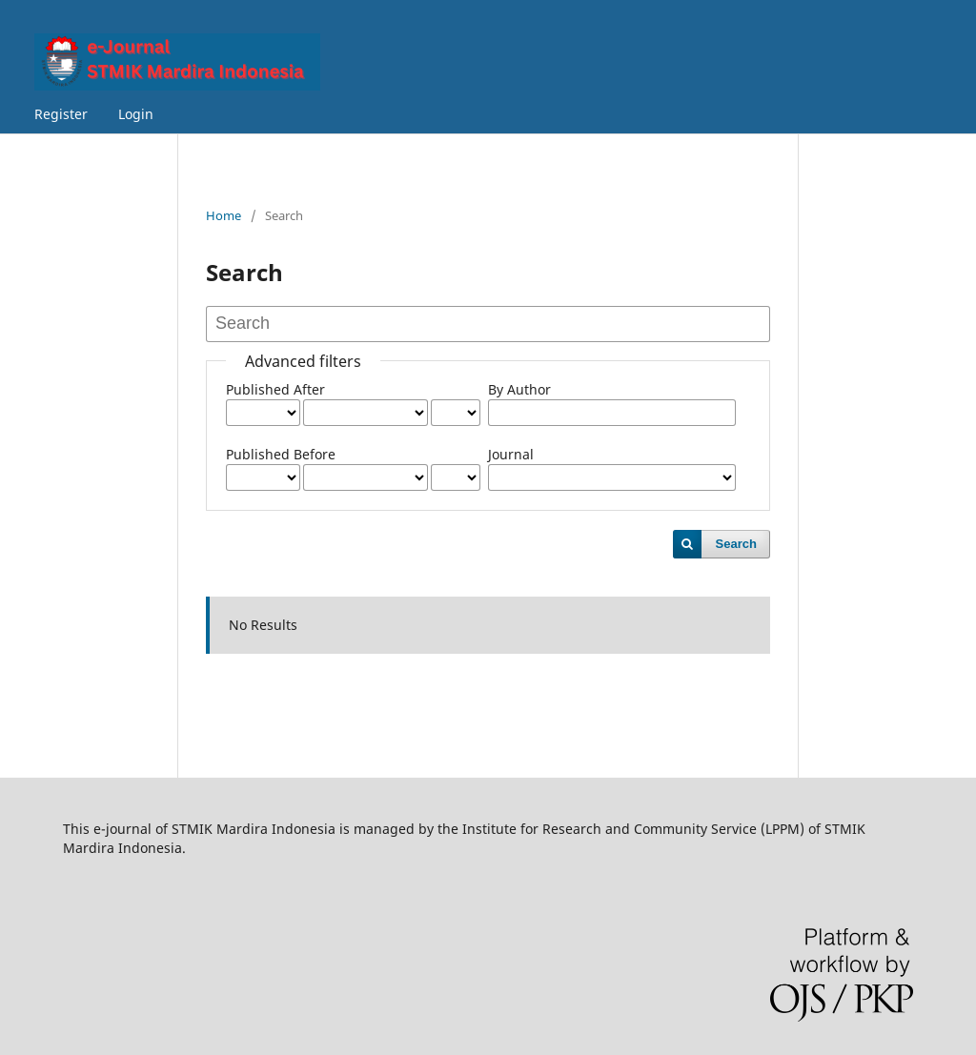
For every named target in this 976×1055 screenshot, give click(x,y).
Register (61, 114)
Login (135, 114)
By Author (519, 389)
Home (223, 215)
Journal (511, 454)
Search (736, 544)
